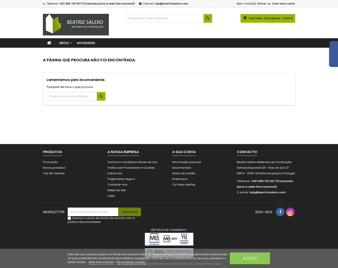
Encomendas (181, 168)
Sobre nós (115, 173)
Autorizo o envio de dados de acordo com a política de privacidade (101, 220)
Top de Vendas (53, 173)
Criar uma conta (283, 3)
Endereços (180, 179)
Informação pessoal (186, 162)
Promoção (50, 162)
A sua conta (184, 151)
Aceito (250, 258)
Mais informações (102, 262)
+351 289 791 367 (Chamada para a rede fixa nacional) (97, 3)
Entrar (262, 3)
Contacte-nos (117, 184)
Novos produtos (54, 168)
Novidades (86, 43)
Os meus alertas (183, 184)
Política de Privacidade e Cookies (131, 168)
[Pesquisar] (169, 18)
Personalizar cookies (131, 262)
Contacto (247, 151)
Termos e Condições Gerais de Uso (133, 162)
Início (64, 43)
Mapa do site (117, 190)
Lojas (111, 196)
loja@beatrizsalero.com (171, 3)
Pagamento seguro (121, 179)
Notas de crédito (184, 173)
